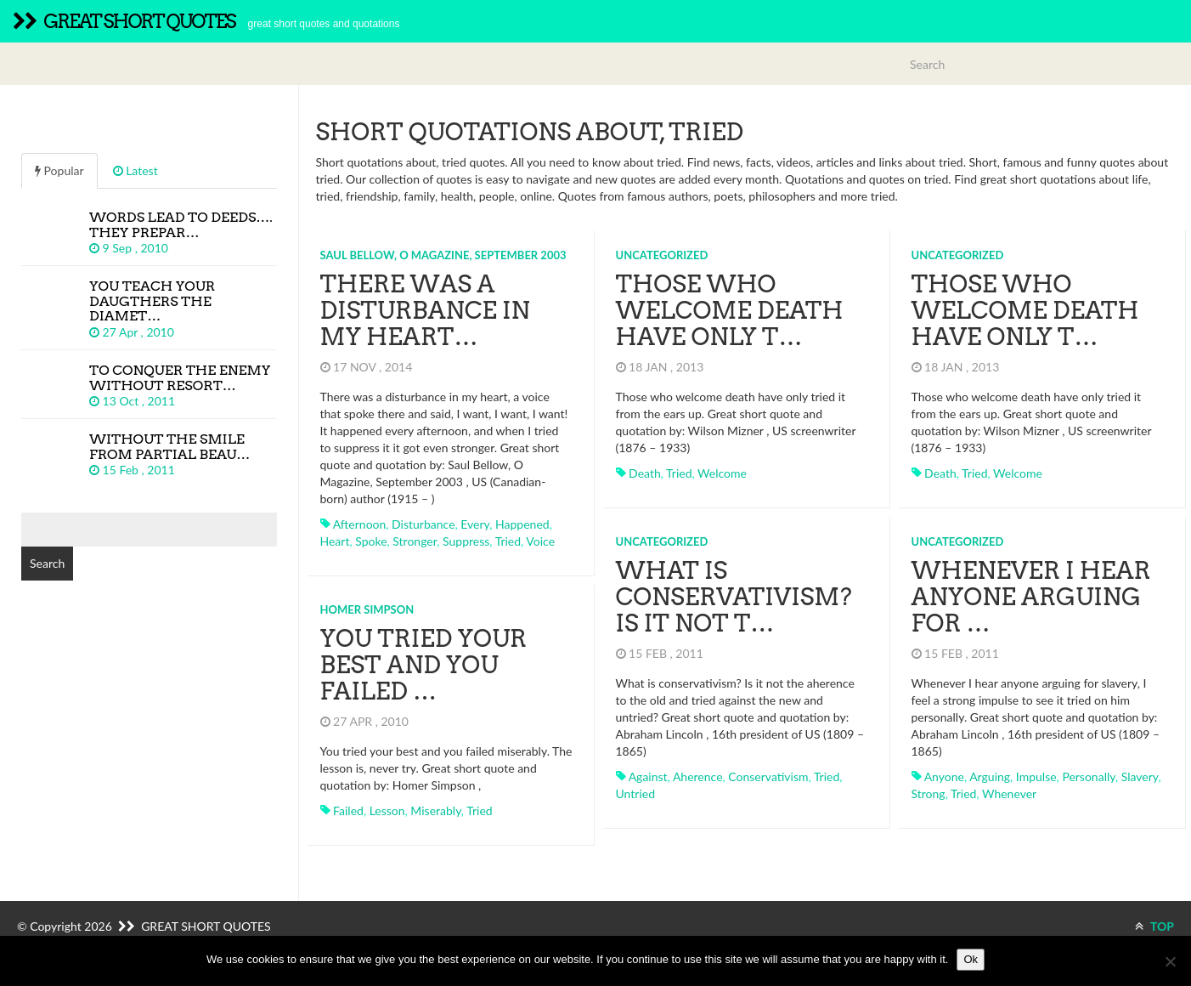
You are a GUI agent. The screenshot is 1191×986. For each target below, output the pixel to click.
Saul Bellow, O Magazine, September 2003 (443, 255)
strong (928, 793)
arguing (989, 776)
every (474, 524)
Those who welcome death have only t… (730, 310)
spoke (371, 541)
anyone (944, 776)
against (648, 776)
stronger (414, 541)
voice (540, 541)
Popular (59, 170)
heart (335, 541)
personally (1088, 776)
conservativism (768, 776)
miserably (435, 810)
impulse (1036, 776)
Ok (970, 959)
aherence (698, 776)
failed (348, 810)
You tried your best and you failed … (424, 665)
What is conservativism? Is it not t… (734, 597)
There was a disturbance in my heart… (425, 310)
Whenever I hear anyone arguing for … (1031, 597)
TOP (1154, 926)
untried (636, 793)
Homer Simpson (367, 609)
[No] (1169, 961)
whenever (1009, 793)
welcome (722, 473)
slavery (1140, 776)
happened (522, 524)
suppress (466, 541)
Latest (135, 170)
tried (508, 541)
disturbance (423, 524)
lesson (387, 810)
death (645, 473)
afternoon (360, 524)
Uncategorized (662, 255)
